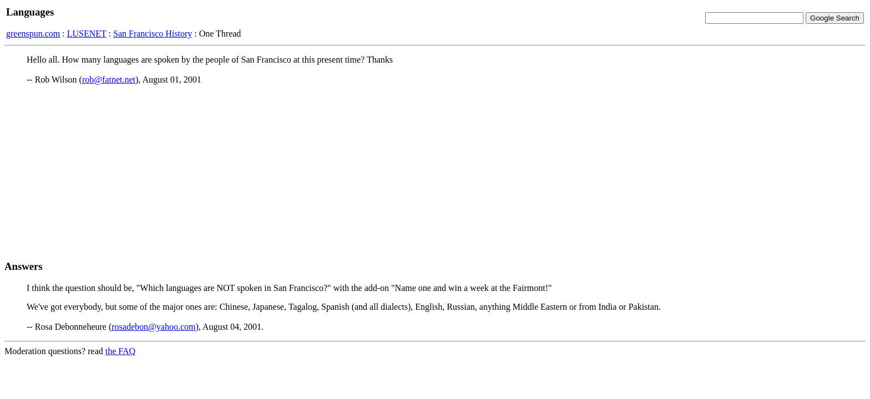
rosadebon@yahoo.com (153, 326)
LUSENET (87, 33)
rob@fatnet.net (108, 79)
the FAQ (120, 351)
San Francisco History (152, 33)
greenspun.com (33, 33)
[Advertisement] (435, 172)
